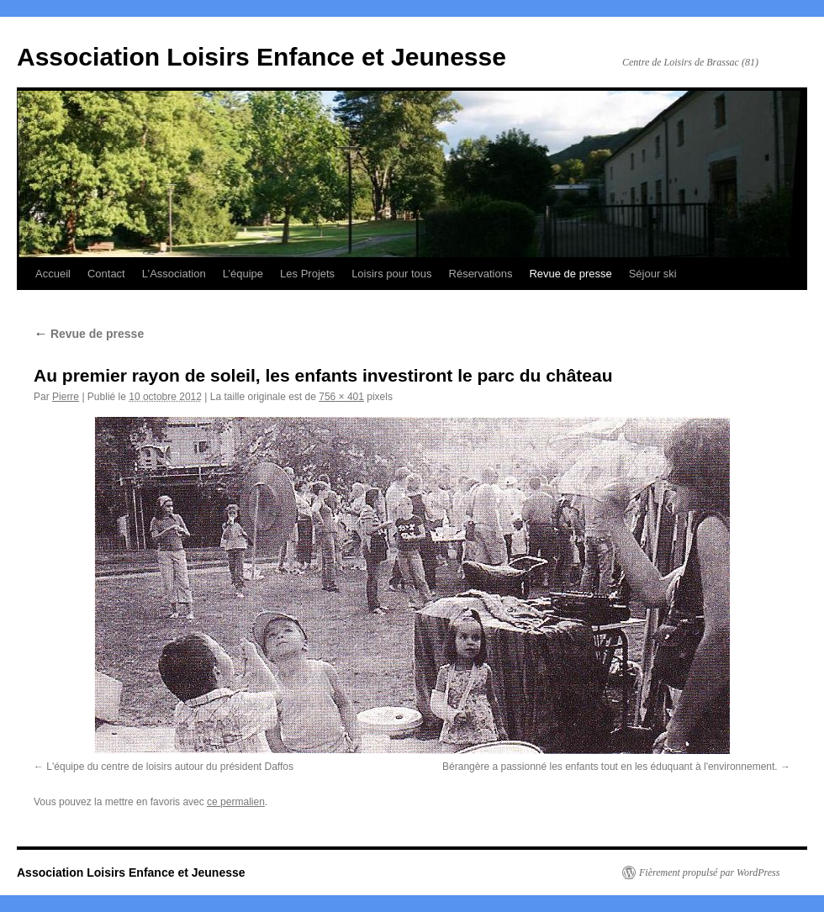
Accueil (53, 273)
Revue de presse (570, 273)
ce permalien (236, 802)
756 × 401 (341, 397)
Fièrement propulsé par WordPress (709, 872)
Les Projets (307, 273)
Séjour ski (653, 273)
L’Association (174, 273)
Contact (106, 273)
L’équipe (243, 273)
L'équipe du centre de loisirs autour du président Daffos (169, 766)
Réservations (481, 273)
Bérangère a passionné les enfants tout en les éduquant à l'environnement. (610, 766)
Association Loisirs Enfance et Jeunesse (261, 57)
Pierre (65, 397)
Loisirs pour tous (391, 273)
